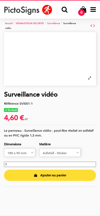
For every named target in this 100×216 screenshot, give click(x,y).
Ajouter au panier (50, 175)
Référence (11, 103)
